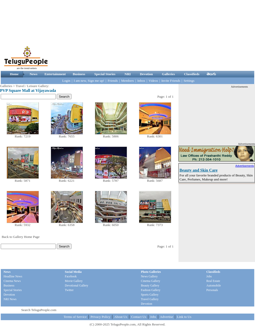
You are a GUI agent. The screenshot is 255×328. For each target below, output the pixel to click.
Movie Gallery (74, 281)
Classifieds (191, 74)
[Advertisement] (168, 35)
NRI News (10, 299)
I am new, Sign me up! (89, 81)
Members (127, 81)
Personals (212, 290)
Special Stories (104, 74)
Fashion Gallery (150, 290)
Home (14, 74)
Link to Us (184, 317)
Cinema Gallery (150, 281)
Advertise (166, 317)
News (33, 74)
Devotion (146, 74)
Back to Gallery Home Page (21, 237)
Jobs (209, 276)
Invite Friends (170, 81)
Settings (189, 81)
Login (66, 81)
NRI (127, 74)
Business (79, 74)
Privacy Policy (100, 317)
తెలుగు (211, 74)
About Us (120, 317)
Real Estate (213, 281)
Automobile (213, 285)
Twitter (69, 290)
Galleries (168, 74)
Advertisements (244, 165)
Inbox (141, 81)
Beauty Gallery (150, 285)
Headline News (13, 276)
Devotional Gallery (76, 285)
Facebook (71, 276)
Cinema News (12, 281)
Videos (153, 81)
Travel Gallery (150, 299)
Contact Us (138, 317)
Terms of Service (75, 317)
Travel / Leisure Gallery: (32, 86)
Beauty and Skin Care (198, 170)
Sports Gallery (150, 294)
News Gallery (149, 276)
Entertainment (55, 74)
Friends (113, 81)
